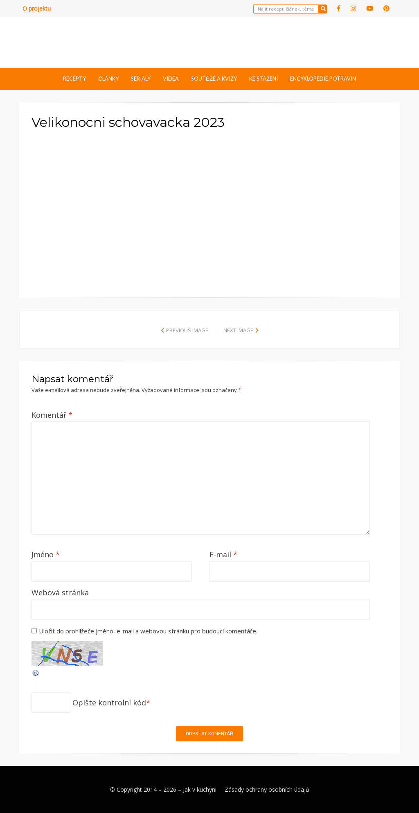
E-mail (223, 554)
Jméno (46, 554)
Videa (171, 78)
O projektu (37, 8)
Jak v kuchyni (199, 789)
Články (108, 78)
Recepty (74, 78)
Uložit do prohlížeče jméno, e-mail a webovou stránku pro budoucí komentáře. (148, 631)
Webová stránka (60, 592)
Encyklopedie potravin (323, 78)
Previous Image (187, 330)
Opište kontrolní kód (109, 702)
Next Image (238, 330)
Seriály (141, 78)
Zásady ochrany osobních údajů (267, 789)
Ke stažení (263, 78)
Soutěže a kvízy (214, 78)
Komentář (52, 415)
